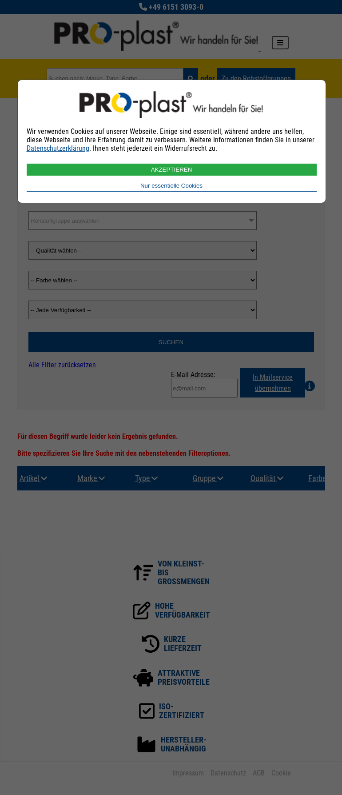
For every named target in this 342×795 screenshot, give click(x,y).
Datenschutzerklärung (58, 148)
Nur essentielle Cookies (171, 185)
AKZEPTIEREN (171, 169)
